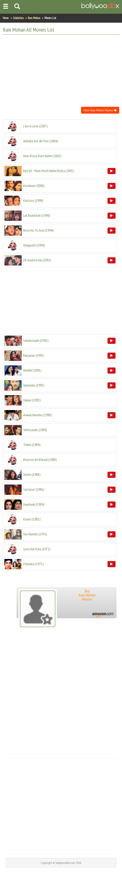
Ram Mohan (34, 18)
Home (6, 18)
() (35, 126)
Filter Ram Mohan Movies (100, 110)
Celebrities (18, 18)
